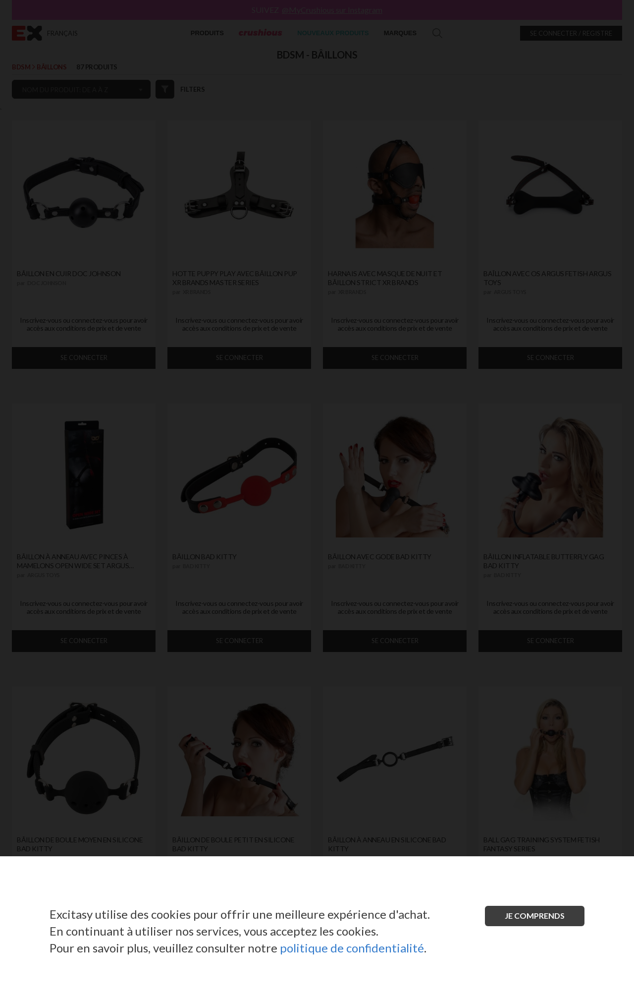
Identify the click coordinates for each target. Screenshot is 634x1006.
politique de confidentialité (352, 948)
